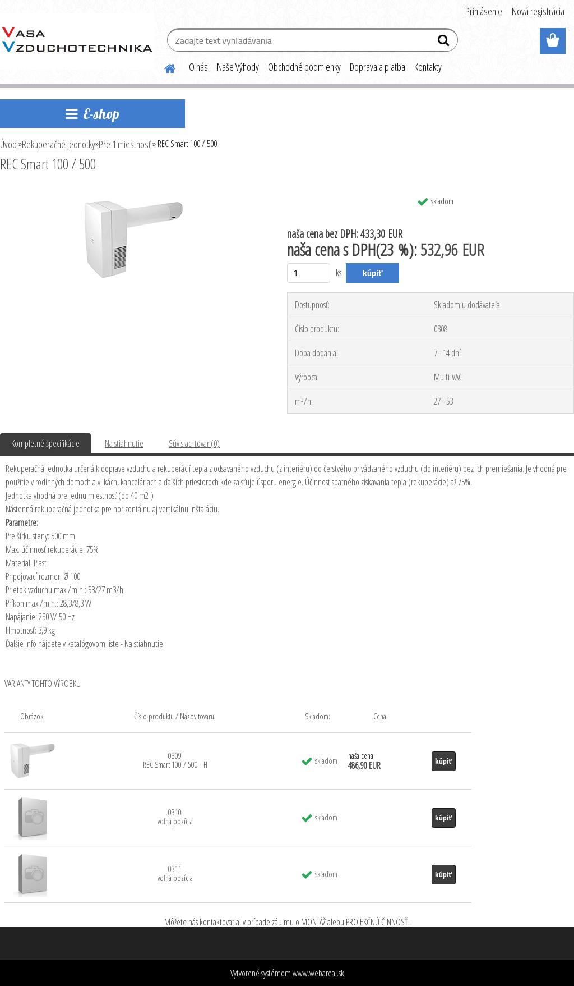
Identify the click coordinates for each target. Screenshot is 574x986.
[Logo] (77, 41)
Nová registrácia (538, 11)
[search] (444, 43)
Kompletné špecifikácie (45, 443)
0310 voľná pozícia (175, 817)
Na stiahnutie (124, 443)
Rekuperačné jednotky (58, 144)
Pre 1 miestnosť (125, 144)
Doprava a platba (377, 67)
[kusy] (308, 273)
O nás (198, 67)
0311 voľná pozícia (175, 873)
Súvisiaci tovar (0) (194, 443)
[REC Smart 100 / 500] (133, 195)
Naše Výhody (238, 67)
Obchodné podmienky (304, 67)
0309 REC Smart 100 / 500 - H (175, 760)
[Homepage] (163, 67)
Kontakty (428, 67)
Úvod (8, 144)
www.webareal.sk (318, 973)
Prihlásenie (483, 11)
